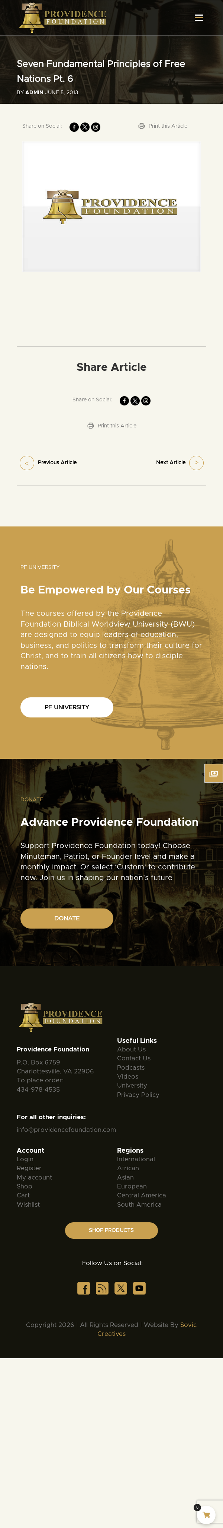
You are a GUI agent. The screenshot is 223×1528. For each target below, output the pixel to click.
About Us (131, 1049)
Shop (24, 1186)
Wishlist (28, 1204)
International (136, 1159)
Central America (141, 1195)
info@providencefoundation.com (66, 1130)
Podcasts (131, 1067)
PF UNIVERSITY (67, 707)
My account (34, 1177)
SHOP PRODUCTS (111, 1230)
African (128, 1168)
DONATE (67, 918)
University (132, 1085)
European (132, 1186)
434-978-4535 (38, 1089)
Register (29, 1168)
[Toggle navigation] (199, 17)
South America (139, 1204)
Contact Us (134, 1058)
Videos (127, 1076)
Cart (23, 1195)
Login (25, 1159)
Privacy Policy (138, 1095)
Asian (125, 1177)
